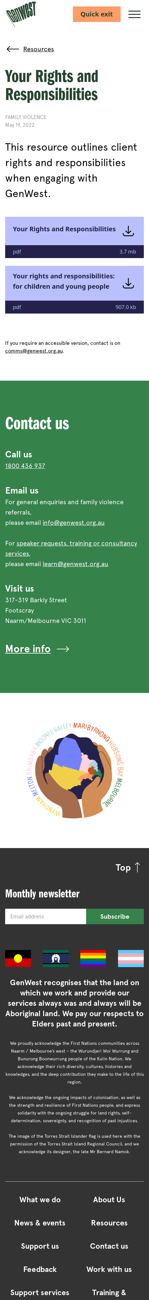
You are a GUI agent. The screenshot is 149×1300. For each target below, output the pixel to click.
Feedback (40, 1269)
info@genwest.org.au (74, 522)
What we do (40, 1199)
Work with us (109, 1269)
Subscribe (114, 916)
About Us (109, 1199)
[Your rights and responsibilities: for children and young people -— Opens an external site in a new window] (74, 290)
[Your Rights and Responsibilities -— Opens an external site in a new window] (74, 237)
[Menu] (135, 14)
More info (38, 649)
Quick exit (97, 14)
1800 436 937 (25, 466)
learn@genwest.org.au (75, 564)
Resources (109, 1222)
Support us (40, 1246)
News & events (39, 1222)
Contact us (109, 1246)
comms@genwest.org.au (34, 351)
